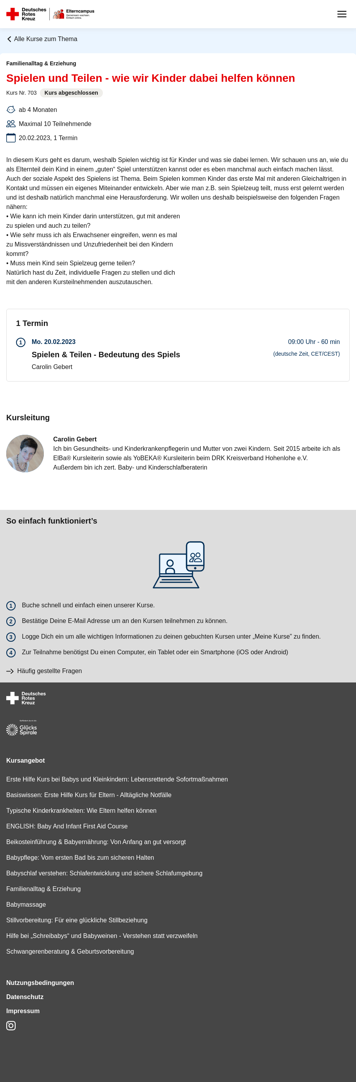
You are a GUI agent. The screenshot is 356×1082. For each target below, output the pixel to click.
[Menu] (342, 14)
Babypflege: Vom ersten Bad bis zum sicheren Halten (80, 857)
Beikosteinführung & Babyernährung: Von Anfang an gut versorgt (96, 842)
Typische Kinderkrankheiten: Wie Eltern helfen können (81, 810)
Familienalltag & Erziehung (43, 889)
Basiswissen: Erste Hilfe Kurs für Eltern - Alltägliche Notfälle (88, 795)
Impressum (23, 1011)
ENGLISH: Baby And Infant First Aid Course (67, 826)
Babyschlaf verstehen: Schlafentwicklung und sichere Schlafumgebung (104, 873)
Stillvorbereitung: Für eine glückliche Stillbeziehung (76, 920)
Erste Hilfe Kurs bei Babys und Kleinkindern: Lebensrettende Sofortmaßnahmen (117, 779)
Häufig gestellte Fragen (44, 671)
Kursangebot (25, 760)
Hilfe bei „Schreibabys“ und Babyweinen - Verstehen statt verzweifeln (102, 936)
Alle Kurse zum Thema (41, 39)
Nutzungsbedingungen (40, 982)
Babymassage (26, 904)
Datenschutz (24, 997)
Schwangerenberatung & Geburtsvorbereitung (70, 951)
